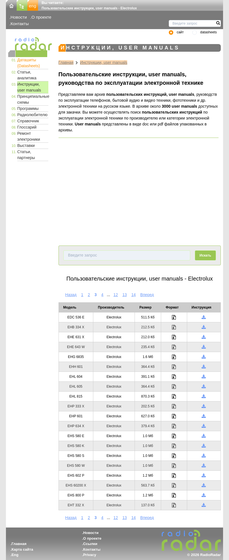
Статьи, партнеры (26, 154)
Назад (71, 294)
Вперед (147, 294)
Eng (15, 555)
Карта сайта (22, 549)
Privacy (89, 555)
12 (115, 294)
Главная (66, 62)
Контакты (19, 23)
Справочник (28, 121)
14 (133, 294)
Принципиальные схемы (32, 99)
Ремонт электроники (28, 136)
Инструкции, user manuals (29, 87)
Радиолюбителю (32, 114)
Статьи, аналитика (26, 75)
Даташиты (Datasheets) (28, 63)
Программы (28, 108)
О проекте (41, 17)
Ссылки (90, 544)
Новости (18, 17)
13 (124, 294)
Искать (205, 255)
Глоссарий (26, 127)
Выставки (26, 145)
